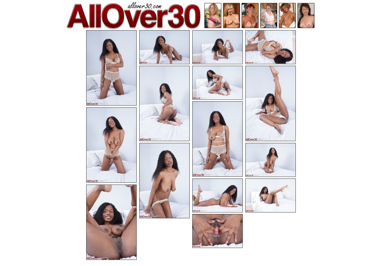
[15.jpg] (217, 231)
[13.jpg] (270, 195)
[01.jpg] (111, 68)
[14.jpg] (111, 222)
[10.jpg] (164, 180)
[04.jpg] (270, 47)
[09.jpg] (111, 145)
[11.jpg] (270, 160)
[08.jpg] (217, 139)
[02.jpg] (164, 47)
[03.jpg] (217, 47)
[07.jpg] (270, 103)
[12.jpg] (217, 195)
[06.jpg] (217, 83)
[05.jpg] (164, 103)
